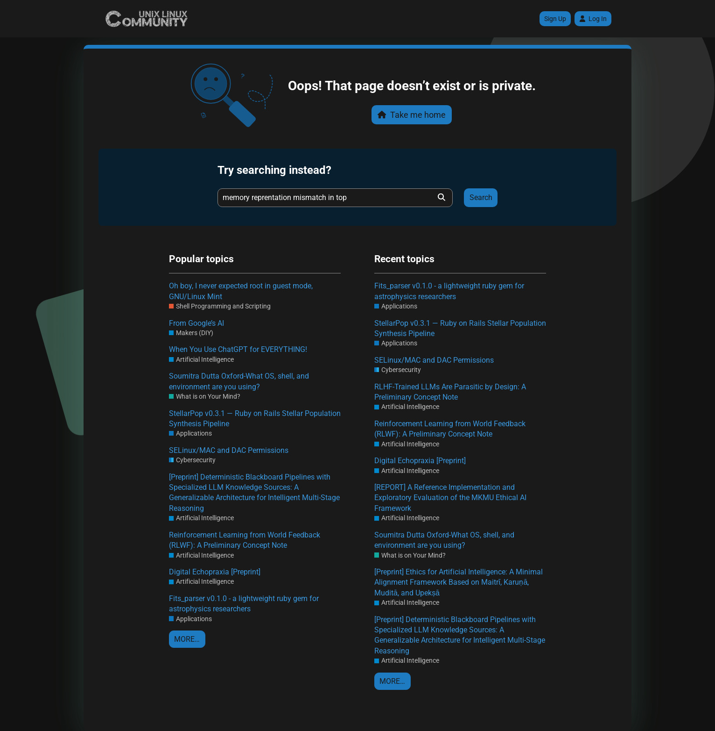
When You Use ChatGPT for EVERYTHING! (238, 349)
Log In (593, 18)
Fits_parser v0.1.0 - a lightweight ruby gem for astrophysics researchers (244, 603)
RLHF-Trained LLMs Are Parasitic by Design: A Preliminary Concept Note (450, 391)
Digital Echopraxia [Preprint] (214, 571)
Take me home (412, 115)
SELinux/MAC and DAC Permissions (228, 450)
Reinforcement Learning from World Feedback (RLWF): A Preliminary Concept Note (244, 540)
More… (187, 639)
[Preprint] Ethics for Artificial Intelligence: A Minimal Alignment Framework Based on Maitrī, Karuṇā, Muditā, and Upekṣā (458, 582)
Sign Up (555, 18)
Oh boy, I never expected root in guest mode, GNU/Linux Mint (241, 291)
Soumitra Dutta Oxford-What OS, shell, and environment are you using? (239, 381)
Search (481, 197)
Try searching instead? (274, 170)
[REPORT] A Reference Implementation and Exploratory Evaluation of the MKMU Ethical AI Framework (450, 498)
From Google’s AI (196, 323)
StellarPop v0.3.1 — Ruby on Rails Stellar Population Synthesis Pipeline (255, 418)
